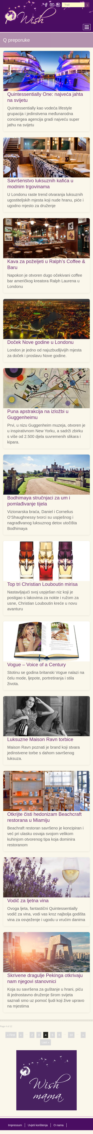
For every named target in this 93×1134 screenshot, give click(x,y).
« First (11, 1035)
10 (71, 1035)
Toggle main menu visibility (88, 25)
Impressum (15, 1125)
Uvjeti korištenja (38, 1125)
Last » (45, 1042)
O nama (59, 1125)
